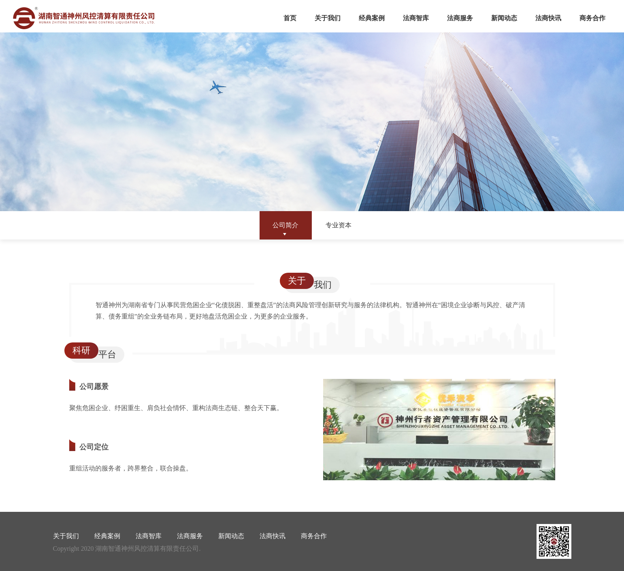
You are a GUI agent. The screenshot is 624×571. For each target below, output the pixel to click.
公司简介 (285, 225)
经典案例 (372, 18)
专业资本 (338, 225)
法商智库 (416, 18)
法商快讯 (548, 18)
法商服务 (460, 18)
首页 (289, 18)
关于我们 (328, 18)
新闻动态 (504, 18)
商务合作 (592, 18)
